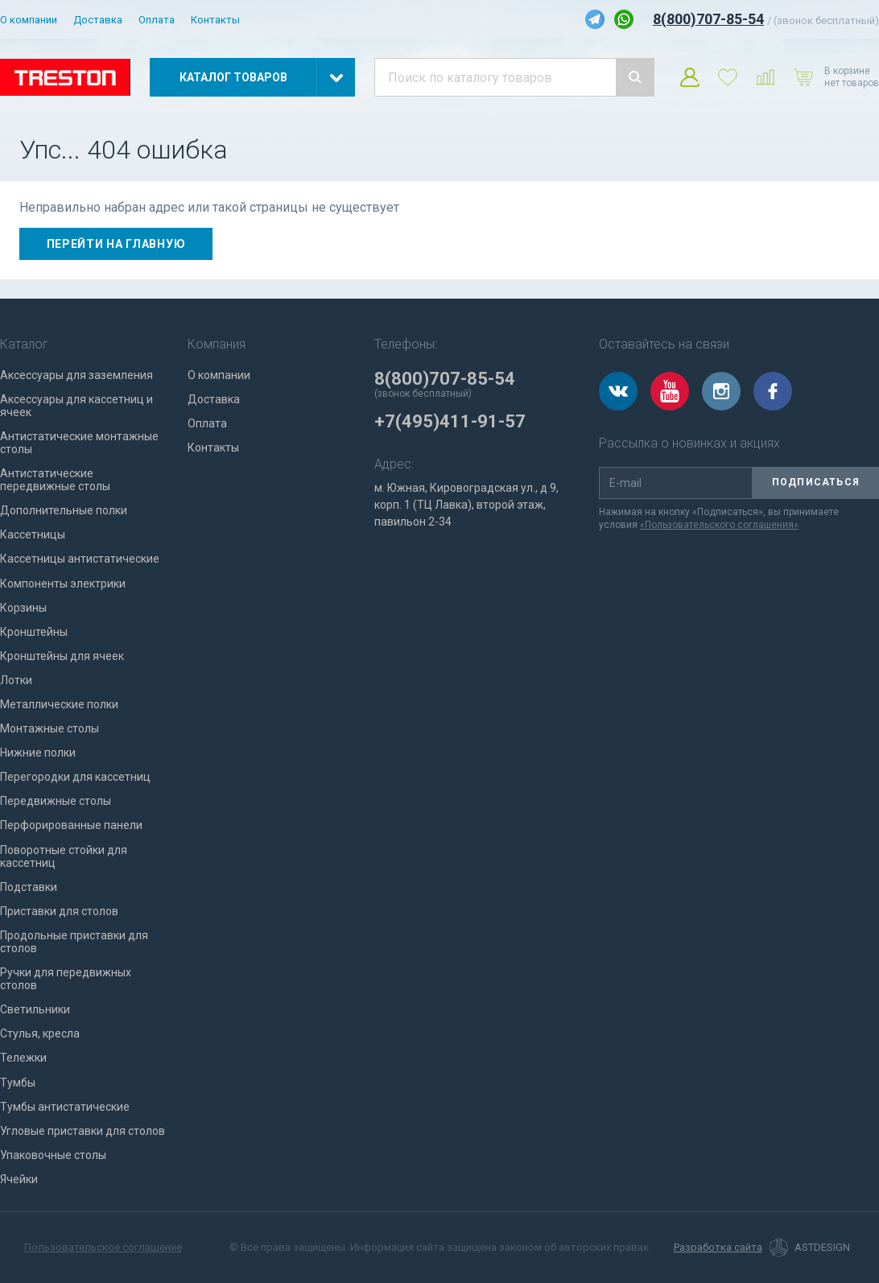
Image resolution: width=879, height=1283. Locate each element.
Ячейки (19, 1179)
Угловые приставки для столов (82, 1130)
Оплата (156, 20)
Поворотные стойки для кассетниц (63, 856)
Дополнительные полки (63, 510)
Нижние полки (38, 752)
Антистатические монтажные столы (79, 443)
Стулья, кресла (40, 1033)
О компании (28, 20)
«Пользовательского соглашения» (719, 524)
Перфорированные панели (71, 825)
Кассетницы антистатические (79, 558)
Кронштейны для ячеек (62, 656)
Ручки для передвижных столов (65, 979)
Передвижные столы (55, 800)
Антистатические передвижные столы (55, 480)
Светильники (35, 1009)
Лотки (16, 680)
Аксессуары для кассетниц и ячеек (76, 406)
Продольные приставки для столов (74, 942)
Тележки (23, 1057)
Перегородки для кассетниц (75, 776)
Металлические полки (59, 704)
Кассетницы (32, 534)
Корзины (23, 607)
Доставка (97, 20)
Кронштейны (34, 631)
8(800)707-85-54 (708, 18)
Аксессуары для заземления (76, 375)
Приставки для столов (59, 911)
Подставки (28, 887)
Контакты (215, 20)
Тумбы (17, 1082)
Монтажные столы (49, 728)
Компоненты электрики (63, 583)
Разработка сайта (718, 1247)
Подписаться (816, 482)
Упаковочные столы (53, 1155)
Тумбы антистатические (65, 1106)
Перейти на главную (116, 243)
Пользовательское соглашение (103, 1247)
